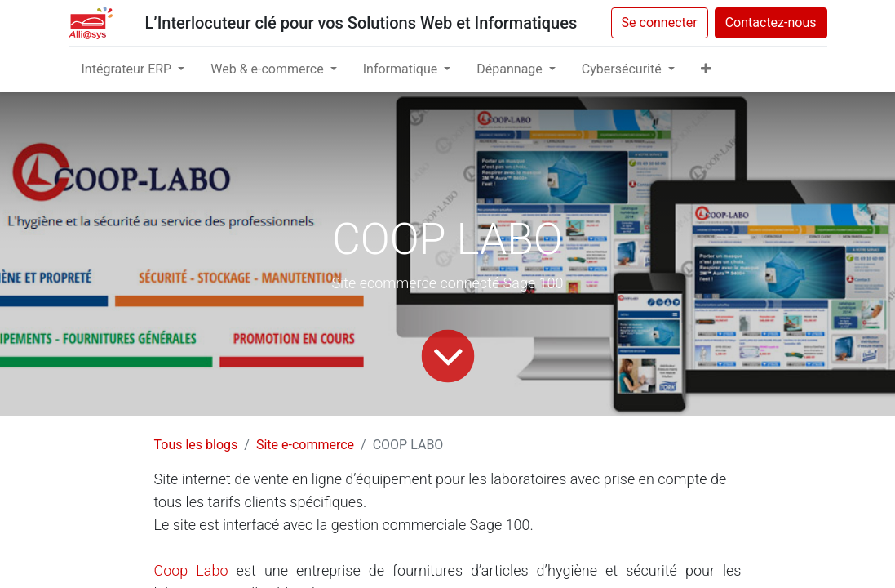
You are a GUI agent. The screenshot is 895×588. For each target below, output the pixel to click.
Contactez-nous (771, 22)
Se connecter (660, 22)
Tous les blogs (196, 444)
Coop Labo (195, 570)
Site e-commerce (305, 444)
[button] (706, 69)
